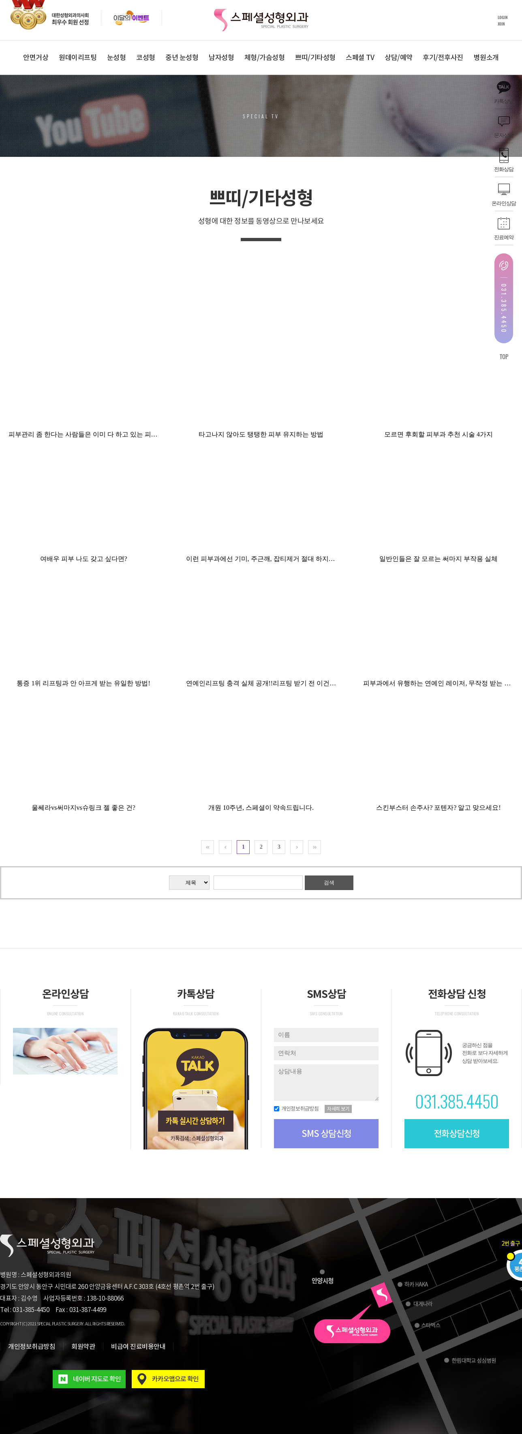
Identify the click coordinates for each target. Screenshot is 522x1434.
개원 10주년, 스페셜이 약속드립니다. (261, 807)
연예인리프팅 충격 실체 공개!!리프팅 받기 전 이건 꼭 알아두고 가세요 (286, 683)
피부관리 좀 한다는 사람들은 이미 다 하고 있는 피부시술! (91, 434)
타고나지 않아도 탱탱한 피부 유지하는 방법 (261, 434)
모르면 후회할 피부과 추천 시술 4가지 (438, 434)
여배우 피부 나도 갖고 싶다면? (83, 558)
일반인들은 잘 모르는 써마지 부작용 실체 (438, 558)
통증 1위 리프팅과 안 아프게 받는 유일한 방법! (83, 683)
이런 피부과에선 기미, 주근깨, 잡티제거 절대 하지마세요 (267, 558)
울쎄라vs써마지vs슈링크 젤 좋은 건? (83, 807)
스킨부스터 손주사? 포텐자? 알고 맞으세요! (438, 807)
